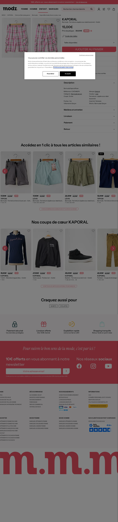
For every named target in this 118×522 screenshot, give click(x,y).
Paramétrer (50, 74)
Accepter (68, 74)
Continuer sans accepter (86, 55)
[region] (59, 65)
